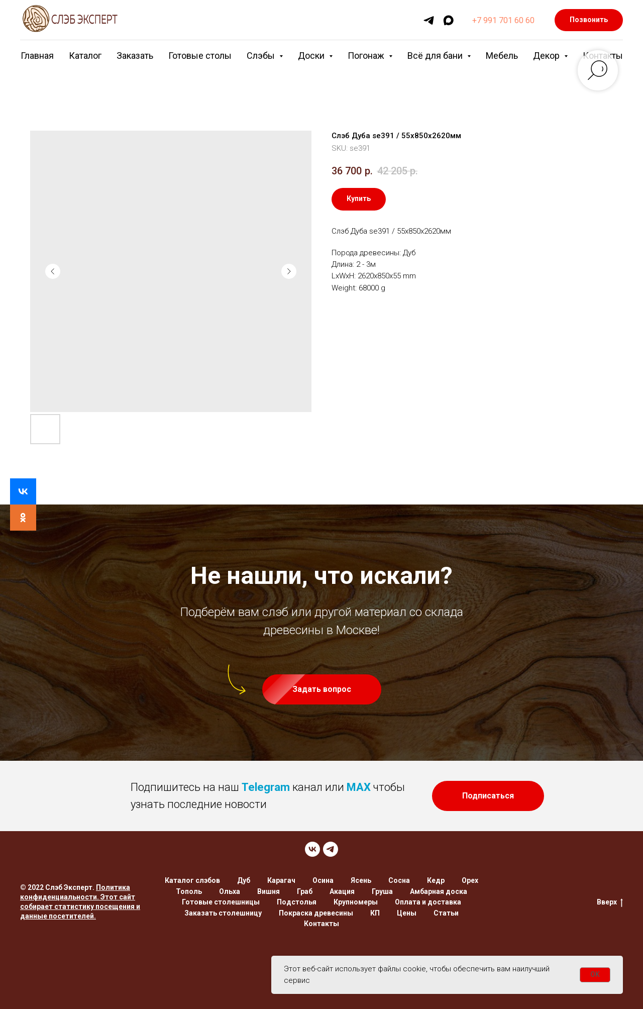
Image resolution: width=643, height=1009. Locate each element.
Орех (470, 880)
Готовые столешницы (221, 902)
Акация (342, 891)
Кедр (436, 880)
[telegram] (428, 20)
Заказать (135, 55)
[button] (321, 689)
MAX (359, 787)
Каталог (85, 55)
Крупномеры (356, 902)
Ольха (229, 891)
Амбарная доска (438, 891)
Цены (406, 913)
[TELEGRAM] (330, 849)
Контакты (321, 924)
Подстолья (296, 902)
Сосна (399, 880)
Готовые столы (200, 55)
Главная (37, 55)
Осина (323, 880)
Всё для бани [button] (436, 55)
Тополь (189, 891)
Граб (304, 891)
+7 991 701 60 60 (503, 20)
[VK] (312, 849)
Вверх (610, 902)
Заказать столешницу (223, 913)
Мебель (502, 55)
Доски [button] (312, 55)
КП (375, 913)
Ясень (361, 880)
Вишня (268, 891)
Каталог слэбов (192, 880)
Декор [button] (547, 55)
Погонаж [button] (367, 55)
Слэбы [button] (262, 55)
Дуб (243, 880)
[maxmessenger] (448, 20)
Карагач (281, 880)
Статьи (446, 913)
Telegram (266, 787)
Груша (382, 891)
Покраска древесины (316, 913)
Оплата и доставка (428, 902)
